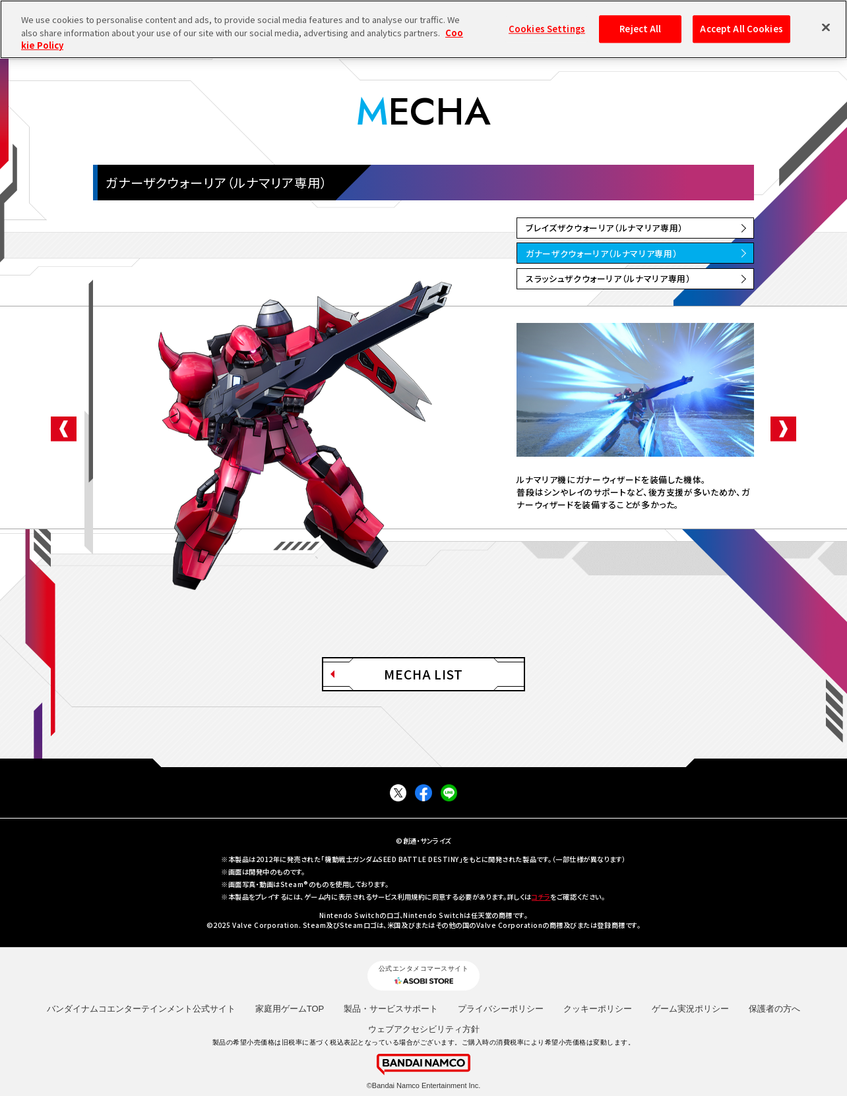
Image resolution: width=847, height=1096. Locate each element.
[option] (635, 390)
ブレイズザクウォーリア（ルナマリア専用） (604, 227)
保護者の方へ (774, 1009)
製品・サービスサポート (391, 1009)
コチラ (541, 897)
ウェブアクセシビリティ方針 (424, 1029)
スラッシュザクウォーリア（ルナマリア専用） (608, 278)
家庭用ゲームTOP (290, 1009)
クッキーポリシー (597, 1009)
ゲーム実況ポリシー (690, 1009)
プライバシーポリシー (501, 1009)
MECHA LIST (424, 674)
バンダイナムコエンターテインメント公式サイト (141, 1009)
